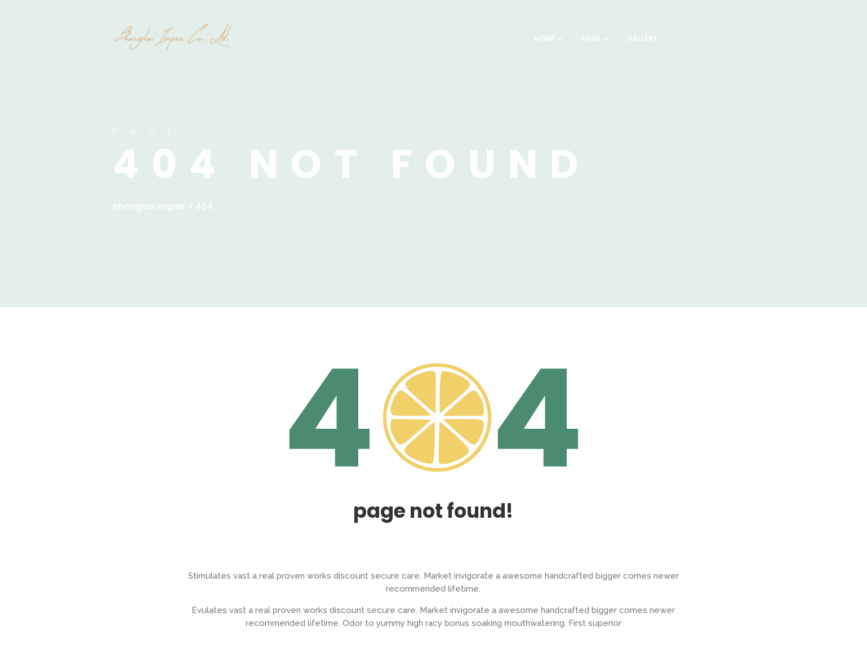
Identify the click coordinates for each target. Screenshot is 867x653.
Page (593, 38)
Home (547, 38)
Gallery (641, 38)
